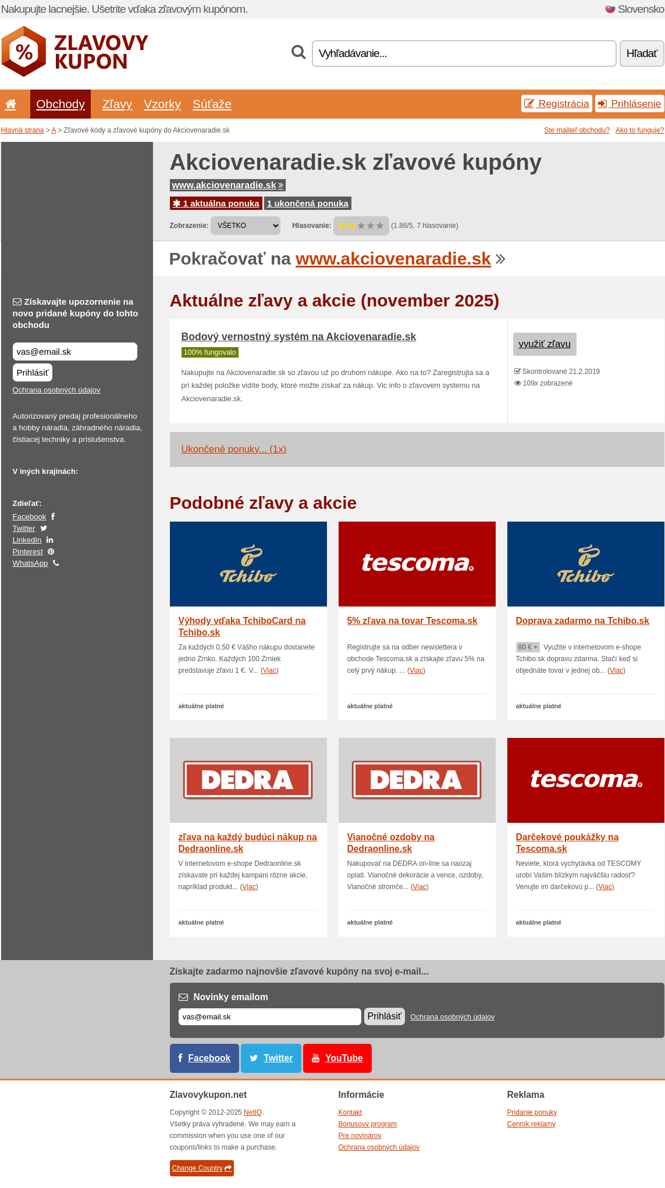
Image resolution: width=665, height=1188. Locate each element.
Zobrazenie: (189, 226)
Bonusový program (368, 1124)
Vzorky (162, 103)
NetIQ (253, 1112)
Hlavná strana (22, 130)
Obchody (60, 103)
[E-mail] (270, 1016)
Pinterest (28, 551)
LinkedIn (27, 540)
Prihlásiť (33, 372)
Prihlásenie (630, 103)
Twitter (24, 528)
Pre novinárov (360, 1136)
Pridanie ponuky (532, 1112)
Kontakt (350, 1112)
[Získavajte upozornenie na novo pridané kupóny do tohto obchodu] (75, 352)
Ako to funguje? (640, 130)
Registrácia (556, 103)
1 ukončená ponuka (307, 203)
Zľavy (117, 103)
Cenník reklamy (531, 1124)
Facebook (30, 516)
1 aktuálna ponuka (216, 203)
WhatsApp (30, 563)
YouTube (343, 1058)
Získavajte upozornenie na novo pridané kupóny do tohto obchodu (75, 313)
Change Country (202, 1168)
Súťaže (212, 103)
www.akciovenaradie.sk (227, 185)
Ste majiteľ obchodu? (577, 130)
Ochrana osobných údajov (57, 390)
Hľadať (642, 53)
